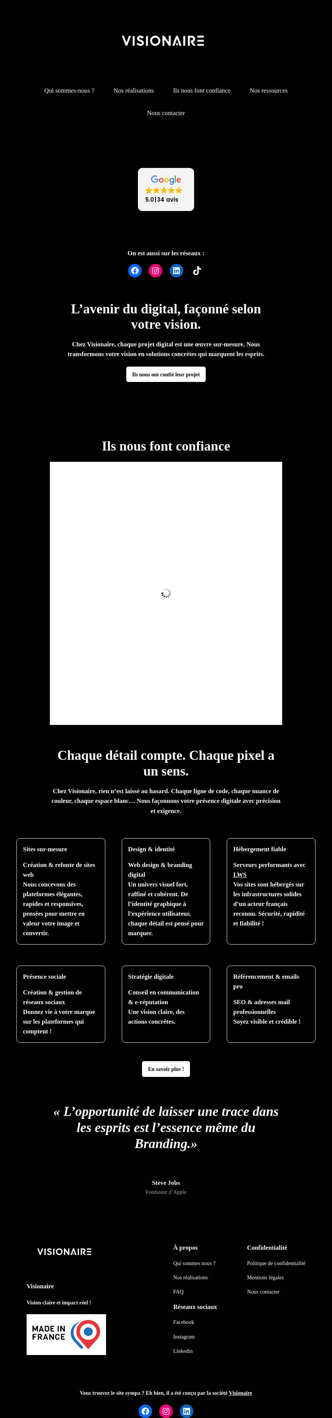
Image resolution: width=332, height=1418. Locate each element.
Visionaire (40, 1286)
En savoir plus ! (166, 1069)
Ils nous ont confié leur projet (166, 374)
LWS (240, 874)
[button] (166, 189)
